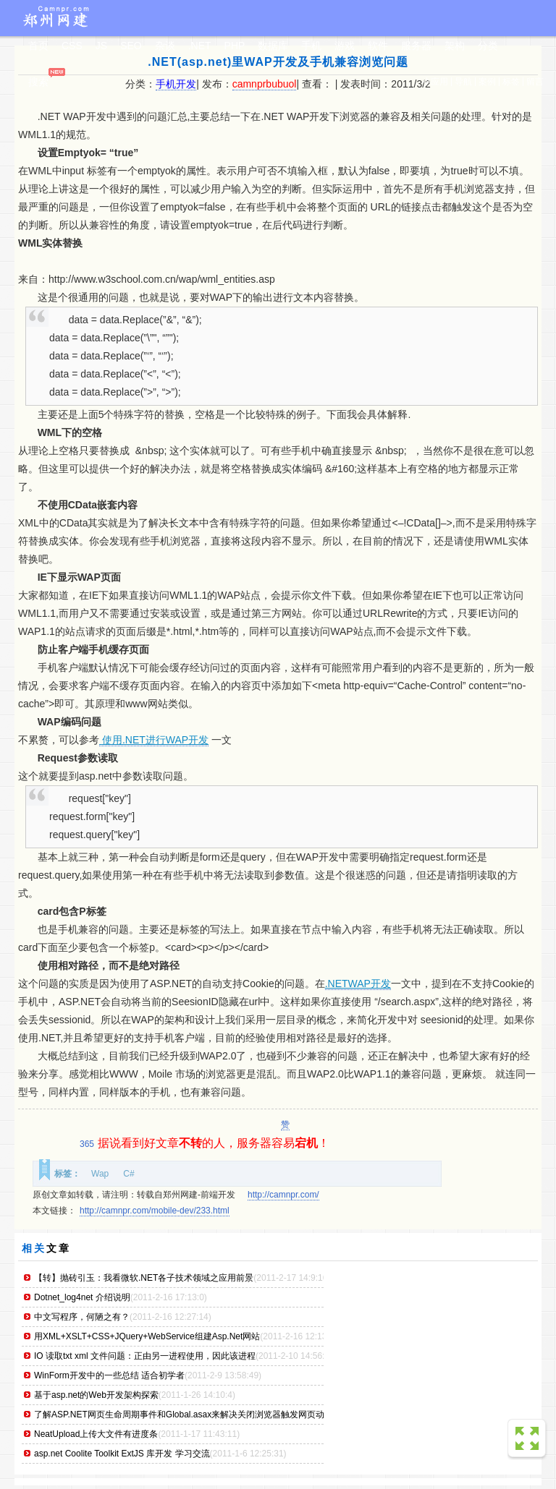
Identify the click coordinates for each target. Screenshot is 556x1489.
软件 (378, 45)
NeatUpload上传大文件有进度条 (96, 1434)
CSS (72, 45)
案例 (487, 82)
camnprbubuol (264, 84)
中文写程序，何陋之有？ (82, 1317)
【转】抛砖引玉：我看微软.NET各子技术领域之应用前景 (143, 1278)
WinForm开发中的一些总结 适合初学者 (109, 1375)
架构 (455, 45)
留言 (535, 82)
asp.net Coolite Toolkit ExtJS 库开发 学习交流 (122, 1454)
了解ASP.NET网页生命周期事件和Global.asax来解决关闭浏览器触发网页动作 (183, 1414)
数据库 (273, 45)
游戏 (344, 45)
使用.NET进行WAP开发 (153, 740)
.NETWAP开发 (358, 983)
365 (87, 1144)
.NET (199, 45)
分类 (488, 45)
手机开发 (176, 84)
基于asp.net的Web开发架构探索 (96, 1395)
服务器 (416, 45)
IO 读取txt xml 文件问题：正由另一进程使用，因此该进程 (145, 1356)
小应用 (435, 82)
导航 (463, 82)
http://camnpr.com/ (283, 1195)
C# (128, 1174)
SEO (131, 45)
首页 (38, 45)
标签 (511, 82)
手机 (311, 45)
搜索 (38, 82)
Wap (100, 1174)
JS (101, 45)
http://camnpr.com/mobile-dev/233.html (154, 1211)
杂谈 (165, 45)
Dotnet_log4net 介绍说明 (82, 1297)
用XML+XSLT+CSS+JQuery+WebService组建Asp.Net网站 (147, 1336)
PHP (234, 45)
